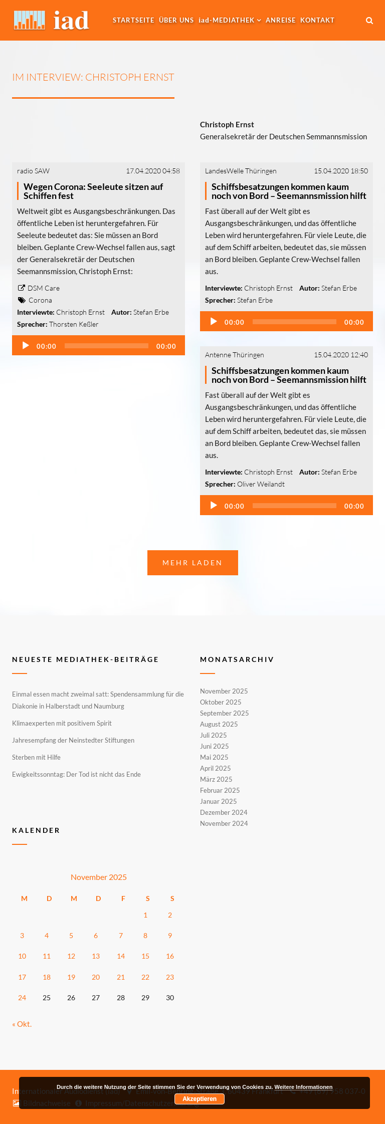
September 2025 (224, 713)
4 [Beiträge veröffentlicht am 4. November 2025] (47, 935)
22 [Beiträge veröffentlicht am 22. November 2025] (145, 977)
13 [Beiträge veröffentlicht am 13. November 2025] (96, 956)
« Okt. (22, 1023)
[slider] (106, 345)
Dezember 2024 (224, 812)
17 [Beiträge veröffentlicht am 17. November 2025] (22, 977)
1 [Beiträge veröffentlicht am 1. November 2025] (145, 915)
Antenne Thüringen (234, 354)
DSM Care (38, 288)
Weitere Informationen (304, 1087)
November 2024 (224, 822)
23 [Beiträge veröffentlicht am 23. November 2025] (170, 977)
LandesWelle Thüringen (241, 170)
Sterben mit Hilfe (36, 757)
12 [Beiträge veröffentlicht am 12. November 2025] (71, 956)
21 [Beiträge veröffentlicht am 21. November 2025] (121, 977)
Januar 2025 (218, 801)
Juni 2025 (214, 746)
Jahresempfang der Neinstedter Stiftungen (73, 740)
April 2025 (215, 768)
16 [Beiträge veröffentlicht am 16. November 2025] (170, 956)
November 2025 (224, 691)
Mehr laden (192, 562)
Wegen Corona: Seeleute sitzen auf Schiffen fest (93, 191)
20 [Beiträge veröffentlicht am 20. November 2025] (96, 977)
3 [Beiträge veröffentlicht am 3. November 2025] (22, 935)
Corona (40, 300)
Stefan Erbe (151, 312)
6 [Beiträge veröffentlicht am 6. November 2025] (96, 935)
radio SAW (33, 170)
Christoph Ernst (80, 312)
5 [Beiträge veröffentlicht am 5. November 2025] (71, 935)
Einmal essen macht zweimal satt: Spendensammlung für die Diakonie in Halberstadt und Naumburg (98, 700)
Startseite (133, 20)
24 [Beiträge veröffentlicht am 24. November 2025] (22, 997)
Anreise (281, 20)
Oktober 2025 (221, 702)
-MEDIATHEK (227, 20)
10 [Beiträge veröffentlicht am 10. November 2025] (22, 956)
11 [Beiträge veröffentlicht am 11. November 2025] (47, 956)
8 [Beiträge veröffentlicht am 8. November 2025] (145, 935)
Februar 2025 (220, 790)
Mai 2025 (214, 757)
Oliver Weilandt (261, 484)
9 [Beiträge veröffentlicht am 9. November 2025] (170, 935)
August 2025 (219, 724)
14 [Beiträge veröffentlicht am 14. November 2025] (121, 956)
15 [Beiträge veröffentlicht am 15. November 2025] (145, 956)
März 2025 (216, 779)
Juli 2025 (213, 735)
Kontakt (317, 20)
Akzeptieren (199, 1098)
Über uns (176, 20)
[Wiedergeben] (26, 346)
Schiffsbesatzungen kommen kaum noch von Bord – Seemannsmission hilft (289, 191)
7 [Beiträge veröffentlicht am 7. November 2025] (121, 935)
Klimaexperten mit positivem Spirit (62, 723)
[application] (98, 345)
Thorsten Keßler (74, 324)
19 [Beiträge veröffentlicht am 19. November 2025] (71, 977)
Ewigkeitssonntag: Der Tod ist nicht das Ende (76, 774)
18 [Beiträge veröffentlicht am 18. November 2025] (47, 977)
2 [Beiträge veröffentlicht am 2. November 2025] (170, 915)
